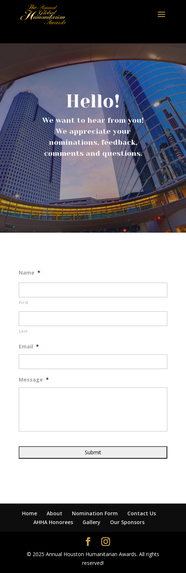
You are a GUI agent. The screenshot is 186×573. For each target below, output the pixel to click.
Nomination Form (95, 513)
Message (34, 379)
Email (29, 346)
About (54, 513)
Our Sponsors (127, 522)
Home (29, 513)
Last (23, 331)
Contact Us (141, 513)
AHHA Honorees (53, 522)
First (24, 302)
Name (29, 272)
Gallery (92, 522)
